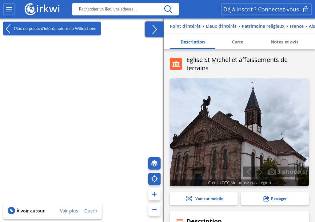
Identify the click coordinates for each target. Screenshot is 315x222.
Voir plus (69, 211)
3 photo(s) (287, 171)
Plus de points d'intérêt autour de (49, 29)
